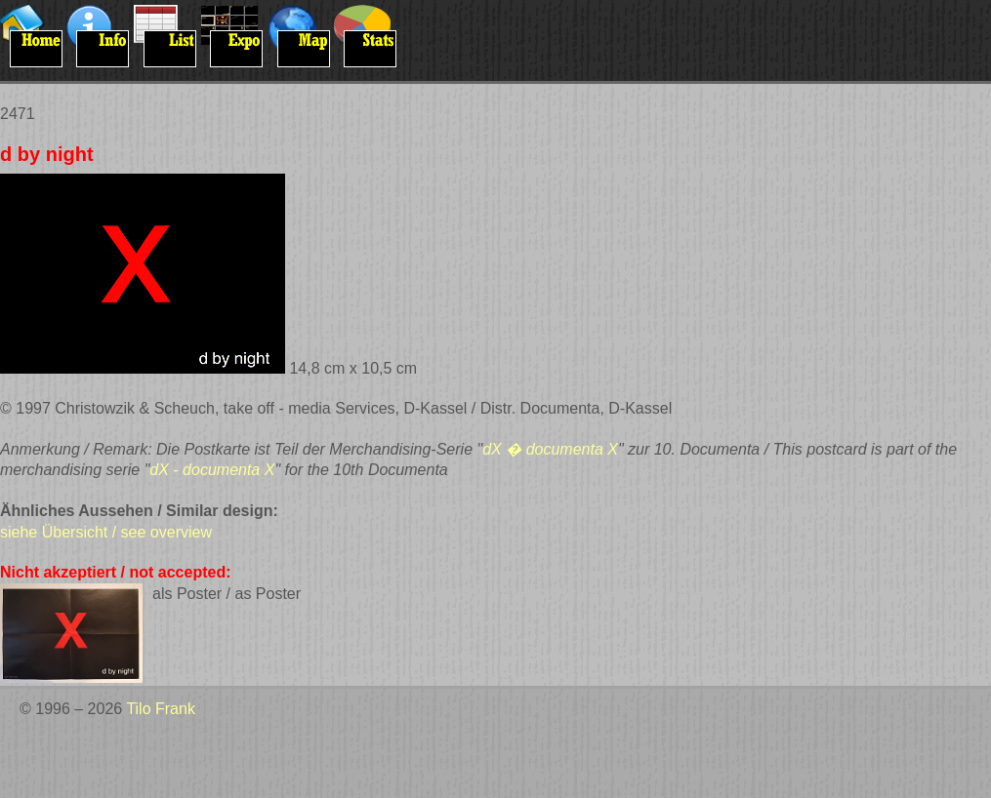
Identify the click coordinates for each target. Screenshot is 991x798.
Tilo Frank (160, 708)
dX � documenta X (550, 449)
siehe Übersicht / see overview (106, 532)
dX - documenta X (211, 469)
